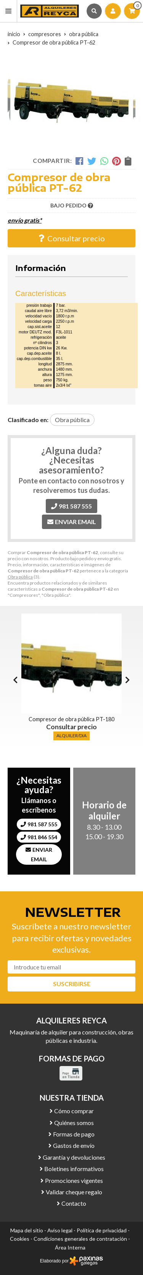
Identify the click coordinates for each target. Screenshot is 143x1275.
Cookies (19, 1238)
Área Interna (70, 1247)
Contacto (73, 1203)
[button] (128, 680)
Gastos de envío (74, 1145)
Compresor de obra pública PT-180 (71, 719)
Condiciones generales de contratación (80, 1238)
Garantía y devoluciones (74, 1157)
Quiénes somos (74, 1122)
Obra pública (20, 577)
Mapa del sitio (26, 1230)
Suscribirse (71, 983)
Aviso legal (59, 1230)
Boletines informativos (74, 1168)
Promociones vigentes (74, 1180)
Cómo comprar (74, 1110)
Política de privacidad (102, 1230)
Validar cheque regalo (74, 1191)
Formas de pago (74, 1134)
